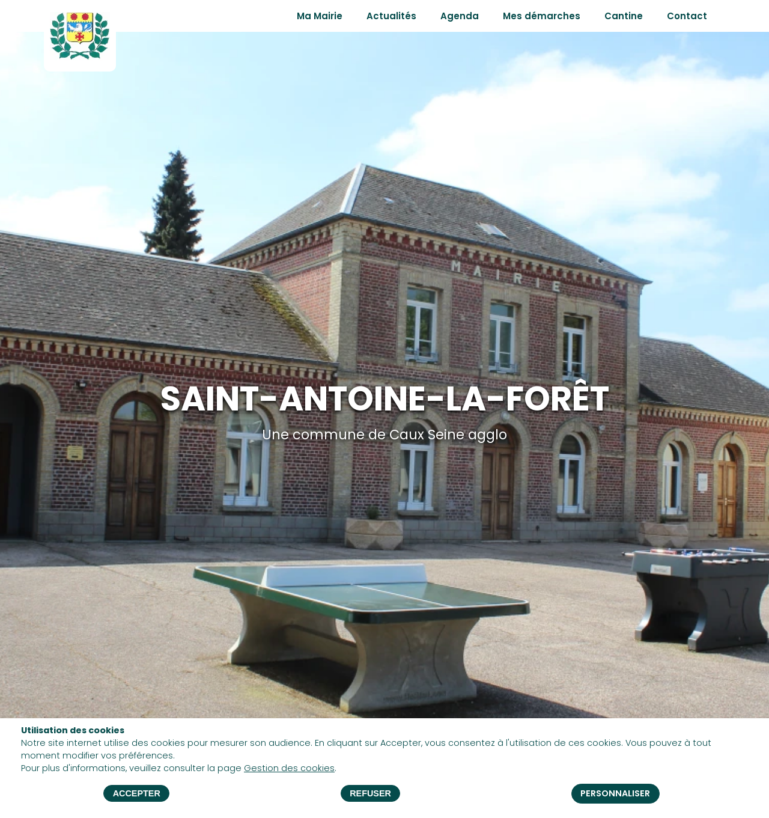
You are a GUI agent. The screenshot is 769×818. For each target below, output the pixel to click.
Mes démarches (541, 16)
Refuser (370, 794)
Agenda (459, 16)
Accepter (136, 794)
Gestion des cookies (289, 769)
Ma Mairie (319, 16)
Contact (687, 16)
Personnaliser (615, 793)
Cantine (623, 16)
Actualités (391, 16)
